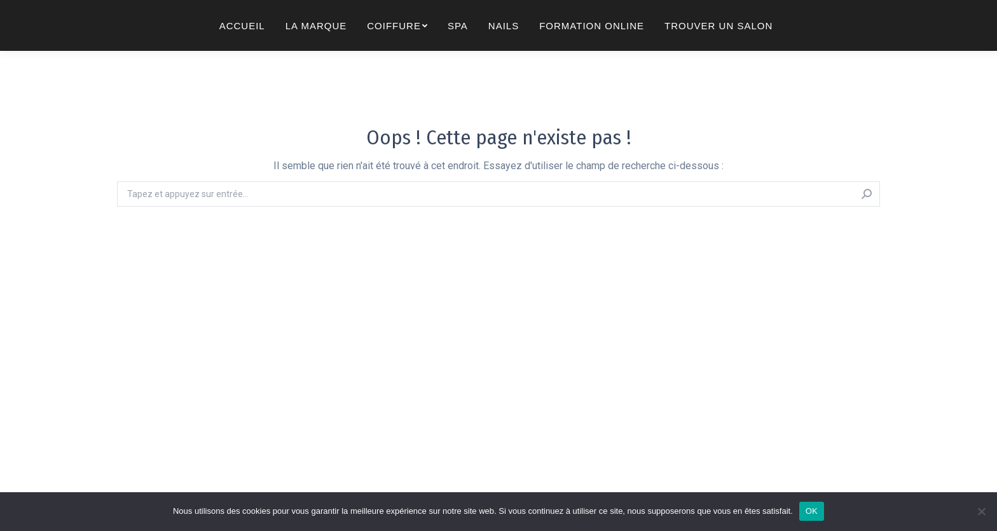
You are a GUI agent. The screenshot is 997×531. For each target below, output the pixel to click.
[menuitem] (242, 48)
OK (812, 511)
